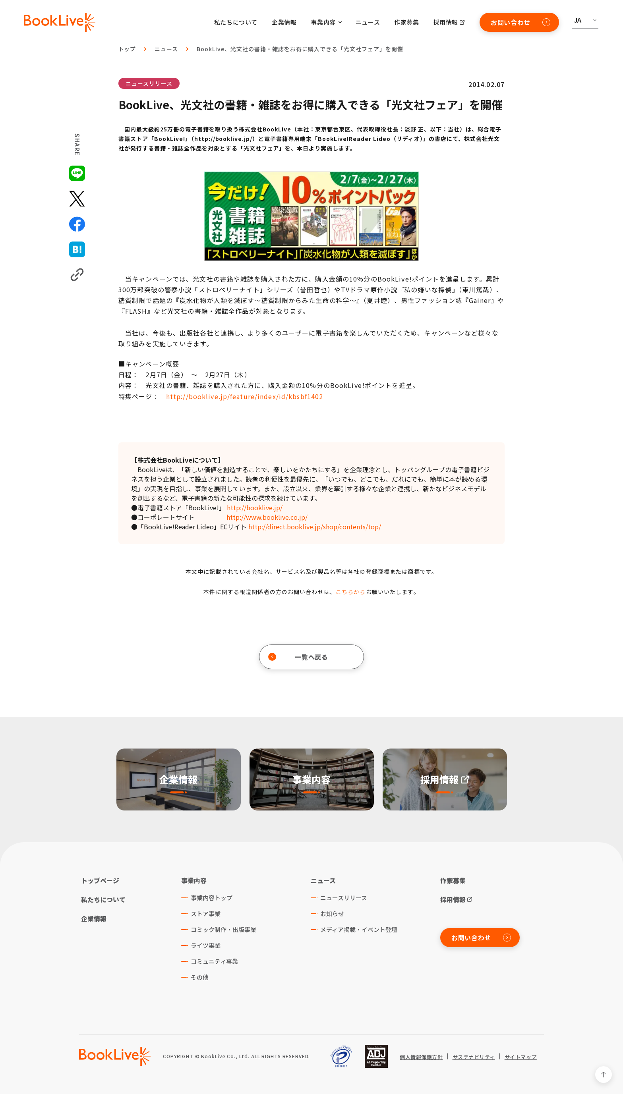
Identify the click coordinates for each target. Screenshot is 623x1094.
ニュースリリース (149, 83)
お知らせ (332, 913)
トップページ (100, 880)
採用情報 (445, 22)
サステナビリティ (474, 1057)
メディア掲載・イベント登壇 (358, 929)
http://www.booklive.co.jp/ (267, 517)
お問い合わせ (520, 22)
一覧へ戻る (298, 657)
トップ (127, 49)
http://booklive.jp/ (254, 507)
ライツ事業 (206, 945)
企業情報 (284, 22)
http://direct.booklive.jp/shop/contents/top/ (314, 526)
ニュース (368, 22)
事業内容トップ (211, 897)
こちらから (351, 592)
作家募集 (406, 22)
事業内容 (194, 880)
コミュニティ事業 (214, 961)
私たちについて (235, 22)
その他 (200, 977)
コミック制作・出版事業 (223, 929)
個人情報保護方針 (421, 1057)
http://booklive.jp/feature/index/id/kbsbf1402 (244, 396)
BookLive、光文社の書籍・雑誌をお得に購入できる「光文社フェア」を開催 (300, 49)
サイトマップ (521, 1057)
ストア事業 (206, 913)
